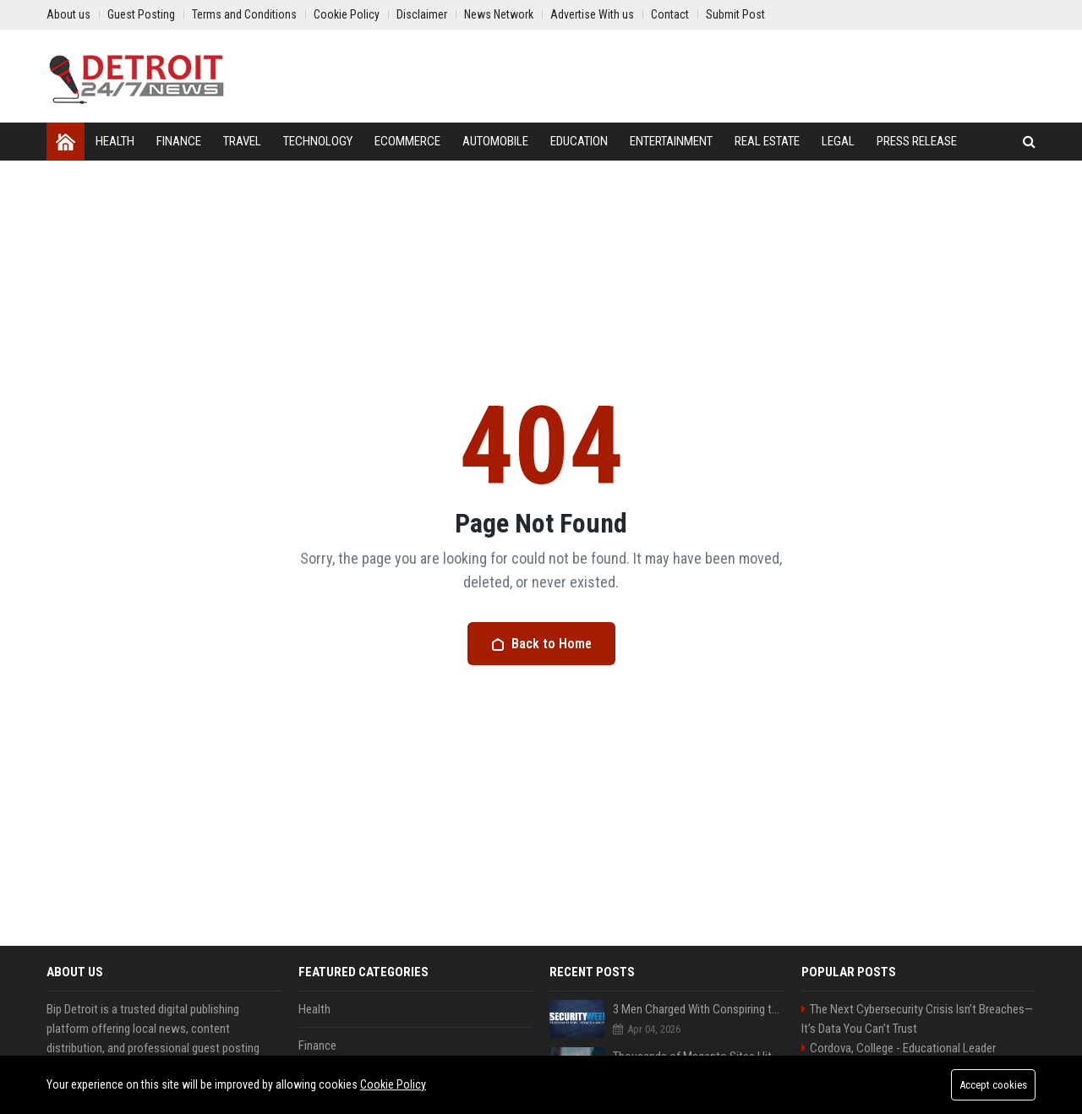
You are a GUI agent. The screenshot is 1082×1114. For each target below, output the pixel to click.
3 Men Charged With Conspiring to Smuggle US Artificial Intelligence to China (698, 1009)
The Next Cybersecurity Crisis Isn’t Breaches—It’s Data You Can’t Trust (917, 1019)
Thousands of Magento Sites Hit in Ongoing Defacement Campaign (698, 1056)
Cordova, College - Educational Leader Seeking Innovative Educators (898, 1057)
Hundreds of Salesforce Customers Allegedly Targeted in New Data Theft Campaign (698, 1103)
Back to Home (541, 644)
